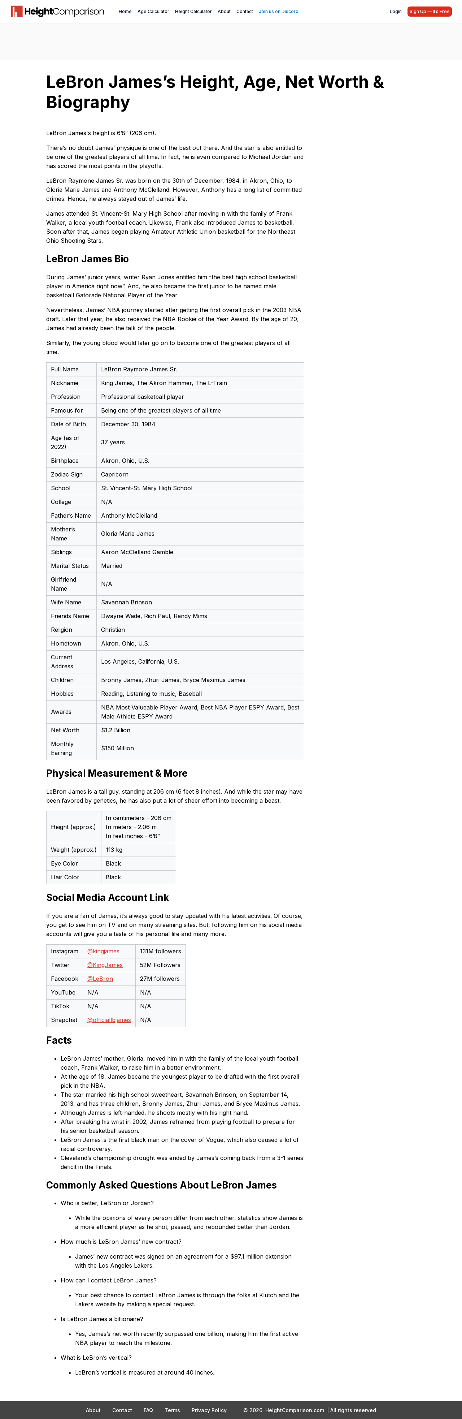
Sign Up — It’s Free (429, 12)
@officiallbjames (109, 1019)
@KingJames (105, 965)
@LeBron (100, 978)
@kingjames (103, 951)
